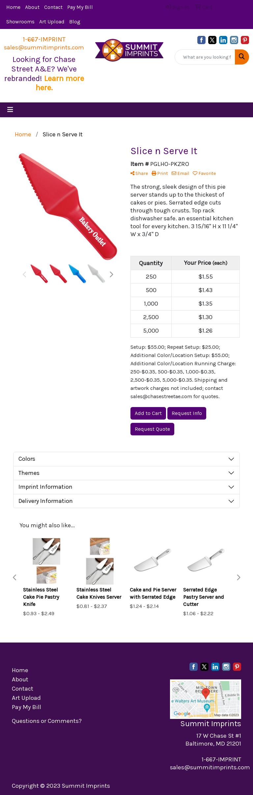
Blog (74, 21)
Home (13, 7)
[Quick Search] (205, 57)
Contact (53, 7)
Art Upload (52, 21)
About (32, 7)
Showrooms (20, 21)
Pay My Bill (80, 7)
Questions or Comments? (47, 721)
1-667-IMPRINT (44, 39)
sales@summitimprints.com (44, 47)
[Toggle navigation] (10, 110)
